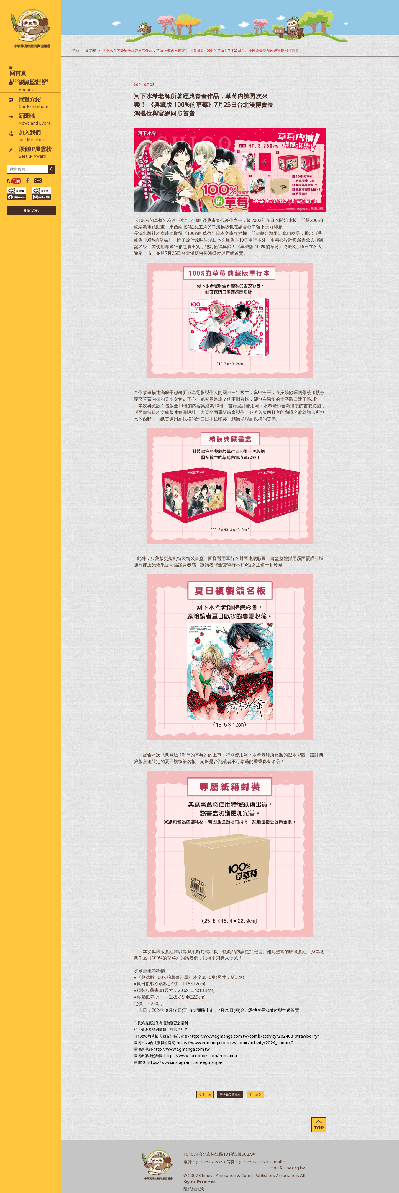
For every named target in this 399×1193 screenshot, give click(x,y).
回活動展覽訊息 (230, 1095)
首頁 (75, 50)
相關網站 (31, 210)
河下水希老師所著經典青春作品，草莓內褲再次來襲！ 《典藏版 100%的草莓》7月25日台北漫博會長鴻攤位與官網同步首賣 (200, 50)
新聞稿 (90, 50)
